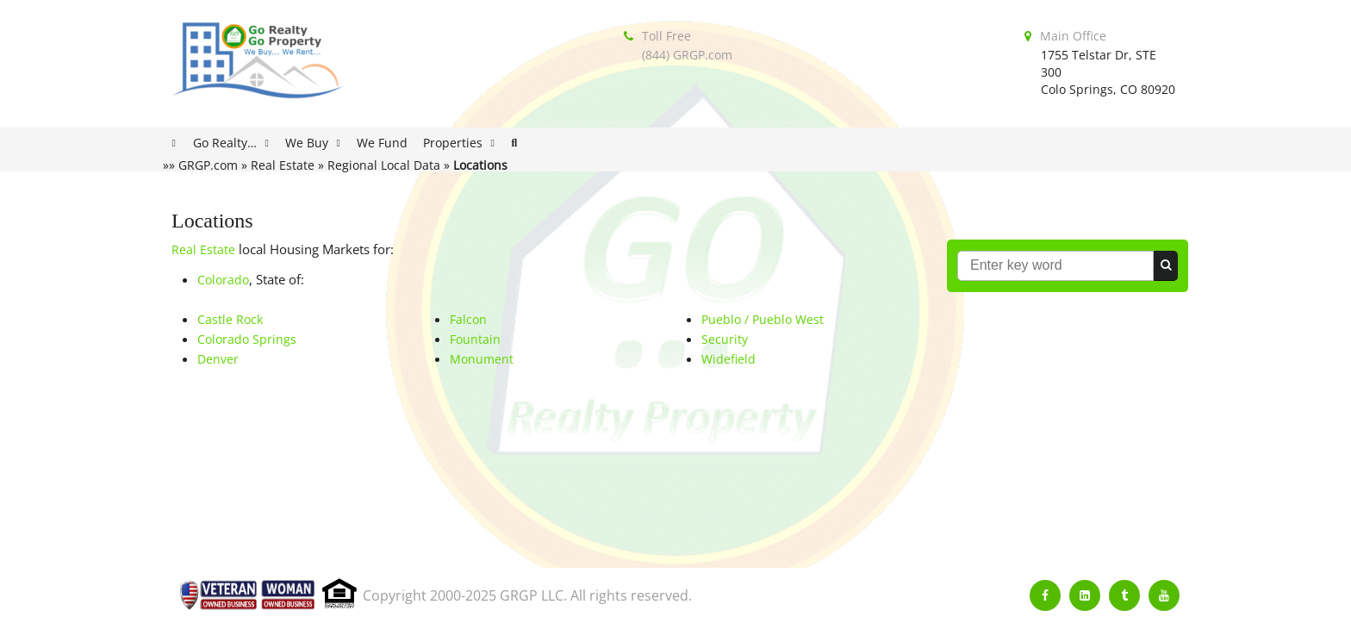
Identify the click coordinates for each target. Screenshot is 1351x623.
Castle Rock (230, 319)
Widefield (728, 359)
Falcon (468, 319)
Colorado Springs (246, 339)
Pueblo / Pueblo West (762, 319)
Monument (482, 359)
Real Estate (282, 165)
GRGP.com (208, 165)
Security (724, 339)
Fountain (475, 339)
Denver (218, 359)
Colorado (223, 279)
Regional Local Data (383, 165)
